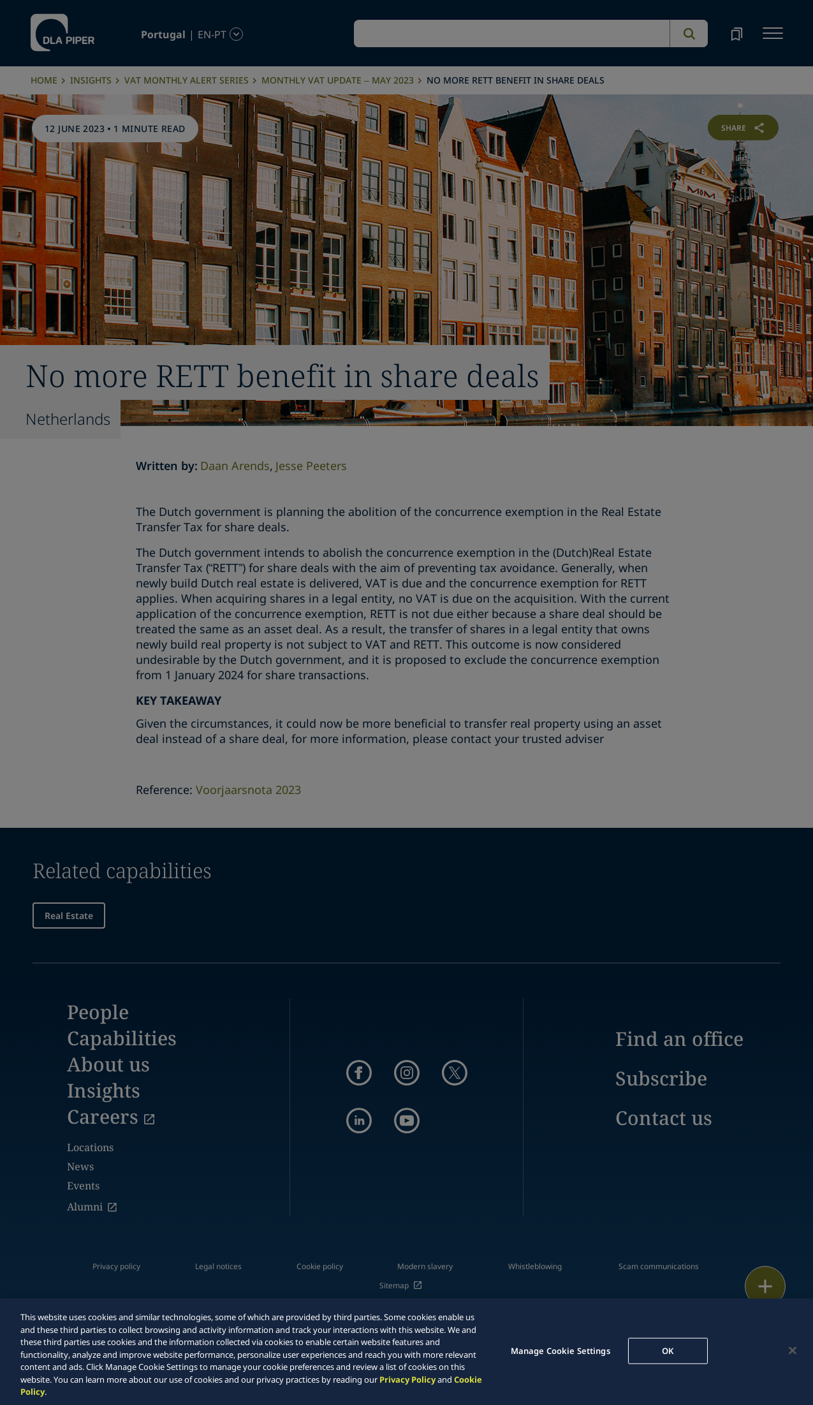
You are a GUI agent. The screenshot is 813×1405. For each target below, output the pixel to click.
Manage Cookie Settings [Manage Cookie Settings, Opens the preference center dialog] (560, 1350)
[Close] (793, 1350)
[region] (406, 1351)
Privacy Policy (407, 1379)
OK (667, 1350)
